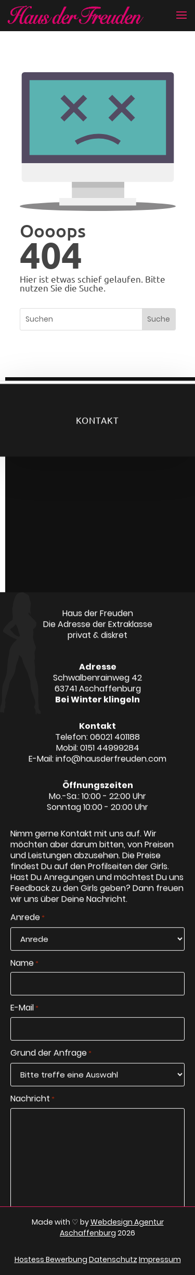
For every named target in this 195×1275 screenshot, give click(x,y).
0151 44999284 (109, 755)
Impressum (160, 1259)
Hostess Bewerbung (51, 1259)
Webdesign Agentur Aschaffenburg (112, 1227)
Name (24, 970)
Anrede (27, 924)
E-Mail (24, 1015)
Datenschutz (113, 1259)
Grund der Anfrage (51, 1061)
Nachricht (32, 1106)
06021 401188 (115, 744)
